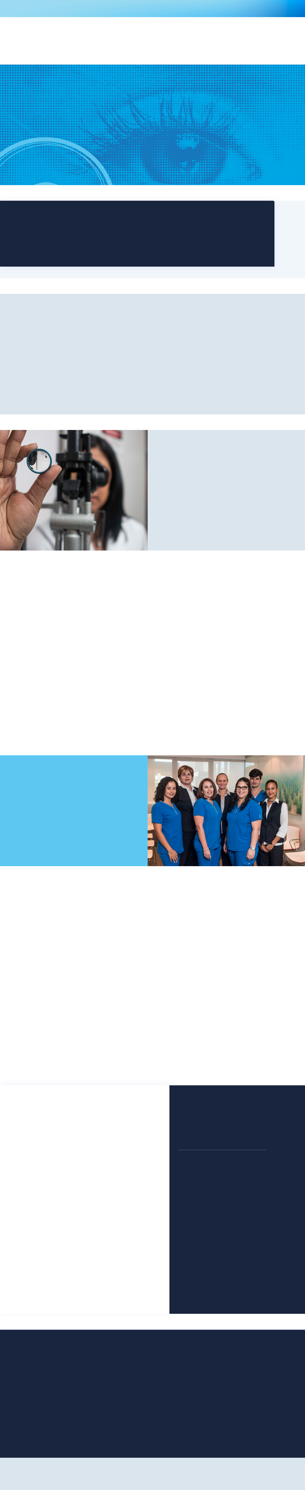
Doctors (53, 1413)
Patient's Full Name (38, 1128)
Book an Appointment (54, 153)
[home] (64, 48)
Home (52, 1384)
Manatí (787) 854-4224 (74, 237)
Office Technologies (99, 1384)
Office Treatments (61, 1406)
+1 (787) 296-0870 (195, 1183)
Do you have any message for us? (51, 1205)
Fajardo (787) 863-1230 (74, 250)
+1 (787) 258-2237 (244, 1277)
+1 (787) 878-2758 (195, 1277)
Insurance (91, 1399)
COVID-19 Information (152, 8)
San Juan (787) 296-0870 (76, 225)
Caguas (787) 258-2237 (75, 243)
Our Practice (73, 386)
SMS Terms (56, 1441)
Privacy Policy (94, 1427)
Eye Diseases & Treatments (104, 1406)
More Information (152, 714)
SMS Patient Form (61, 1427)
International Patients (100, 1420)
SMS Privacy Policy (61, 1434)
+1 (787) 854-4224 (245, 1230)
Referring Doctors (97, 1413)
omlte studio (163, 1480)
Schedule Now (133, 229)
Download (201, 229)
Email (26, 1154)
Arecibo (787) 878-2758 (75, 256)
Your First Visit (94, 1391)
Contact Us (26, 833)
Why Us (226, 508)
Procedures (56, 1399)
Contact (244, 44)
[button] (108, 44)
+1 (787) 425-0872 (244, 1183)
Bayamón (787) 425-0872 (76, 231)
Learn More (81, 688)
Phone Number (34, 1179)
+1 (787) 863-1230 (194, 1230)
